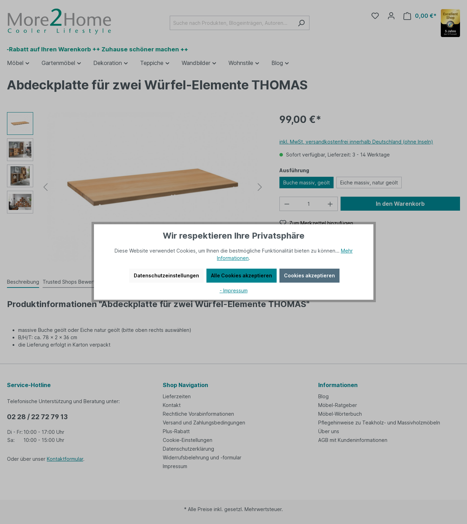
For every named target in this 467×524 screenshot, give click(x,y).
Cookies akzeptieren (309, 275)
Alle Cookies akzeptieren (241, 275)
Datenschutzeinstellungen (166, 275)
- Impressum (234, 290)
